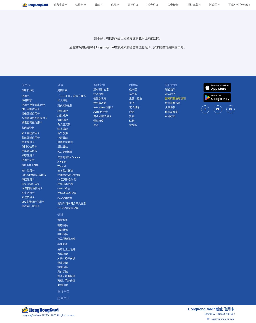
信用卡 (79, 4)
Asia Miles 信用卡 (103, 107)
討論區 (213, 4)
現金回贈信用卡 (30, 113)
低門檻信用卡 (29, 146)
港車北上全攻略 (66, 249)
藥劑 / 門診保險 (66, 280)
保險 (113, 4)
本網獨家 (26, 100)
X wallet (61, 161)
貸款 (97, 4)
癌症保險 (62, 234)
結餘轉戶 (62, 115)
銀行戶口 (133, 4)
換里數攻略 (99, 102)
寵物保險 (62, 284)
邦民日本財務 (65, 183)
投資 (131, 116)
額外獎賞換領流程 (175, 98)
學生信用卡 (27, 142)
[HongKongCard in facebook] (205, 109)
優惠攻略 (98, 120)
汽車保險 (62, 253)
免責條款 (170, 107)
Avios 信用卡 (100, 111)
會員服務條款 (173, 102)
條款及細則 (171, 111)
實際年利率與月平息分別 (71, 203)
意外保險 (62, 271)
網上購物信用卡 (30, 133)
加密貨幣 (173, 4)
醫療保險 (62, 225)
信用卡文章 (27, 159)
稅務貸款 (62, 111)
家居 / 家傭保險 (66, 276)
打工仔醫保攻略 (66, 238)
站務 (131, 120)
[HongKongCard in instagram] (230, 109)
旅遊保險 (62, 267)
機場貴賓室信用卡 (31, 122)
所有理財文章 (101, 89)
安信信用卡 (27, 197)
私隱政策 (170, 116)
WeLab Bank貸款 (67, 192)
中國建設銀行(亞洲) (68, 175)
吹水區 (133, 89)
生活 (96, 125)
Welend (61, 166)
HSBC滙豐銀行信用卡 (33, 175)
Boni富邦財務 (65, 170)
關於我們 (170, 89)
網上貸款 (62, 128)
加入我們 (170, 93)
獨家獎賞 (59, 4)
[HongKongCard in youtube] (218, 109)
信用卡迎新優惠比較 (33, 104)
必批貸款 (62, 146)
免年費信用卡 (29, 150)
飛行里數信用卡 (30, 109)
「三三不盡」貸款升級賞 (71, 95)
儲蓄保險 (62, 262)
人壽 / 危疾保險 (66, 258)
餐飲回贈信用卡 (30, 137)
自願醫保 (62, 229)
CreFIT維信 (63, 188)
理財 (131, 111)
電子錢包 (134, 107)
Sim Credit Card (30, 183)
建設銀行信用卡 (30, 206)
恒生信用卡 (27, 192)
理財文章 (193, 4)
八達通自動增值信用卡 (34, 118)
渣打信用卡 (27, 170)
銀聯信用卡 (27, 155)
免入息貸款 (63, 124)
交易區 (133, 125)
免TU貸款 (62, 133)
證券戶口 (153, 4)
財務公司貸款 (65, 142)
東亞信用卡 (27, 179)
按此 (181, 47)
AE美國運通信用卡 (32, 188)
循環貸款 (62, 119)
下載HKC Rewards (239, 4)
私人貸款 (62, 100)
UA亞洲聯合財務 (66, 179)
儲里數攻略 (99, 98)
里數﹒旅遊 (135, 98)
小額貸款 (62, 137)
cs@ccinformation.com (221, 319)
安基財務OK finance (68, 157)
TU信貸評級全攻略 (68, 207)
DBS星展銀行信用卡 (32, 201)
